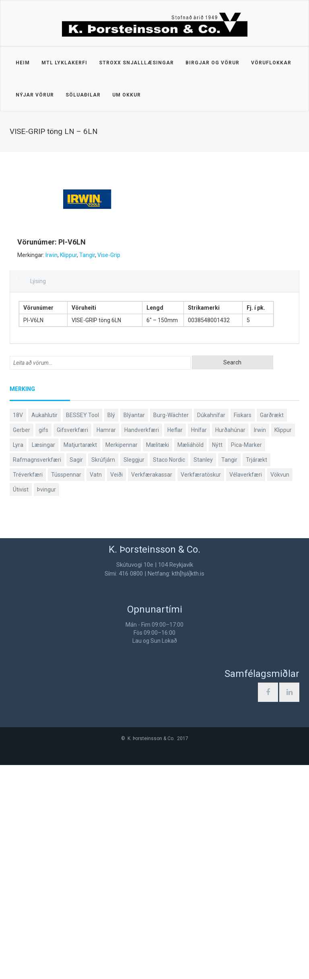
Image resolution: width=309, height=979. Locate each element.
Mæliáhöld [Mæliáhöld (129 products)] (190, 659)
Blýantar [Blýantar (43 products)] (134, 629)
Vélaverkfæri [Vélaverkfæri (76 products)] (245, 688)
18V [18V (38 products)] (18, 629)
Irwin (44, 469)
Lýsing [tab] (38, 495)
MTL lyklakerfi (64, 63)
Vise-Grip (101, 469)
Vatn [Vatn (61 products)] (96, 688)
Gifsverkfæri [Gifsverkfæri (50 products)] (72, 644)
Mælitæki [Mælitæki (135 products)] (157, 659)
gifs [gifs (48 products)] (43, 644)
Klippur (60, 469)
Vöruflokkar (271, 63)
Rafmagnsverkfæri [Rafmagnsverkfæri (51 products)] (37, 673)
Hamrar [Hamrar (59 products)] (106, 644)
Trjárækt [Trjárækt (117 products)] (256, 673)
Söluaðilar (83, 95)
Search (232, 576)
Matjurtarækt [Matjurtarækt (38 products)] (80, 659)
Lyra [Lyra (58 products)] (18, 659)
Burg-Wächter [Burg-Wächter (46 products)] (171, 629)
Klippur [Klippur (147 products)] (283, 644)
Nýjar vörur (35, 95)
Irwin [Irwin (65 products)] (260, 644)
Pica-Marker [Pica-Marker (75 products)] (246, 659)
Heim (23, 63)
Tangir (79, 469)
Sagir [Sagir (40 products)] (76, 673)
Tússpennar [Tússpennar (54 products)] (66, 688)
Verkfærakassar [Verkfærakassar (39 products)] (151, 688)
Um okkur (126, 95)
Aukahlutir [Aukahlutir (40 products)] (44, 629)
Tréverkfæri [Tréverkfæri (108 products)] (28, 688)
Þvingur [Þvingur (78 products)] (46, 703)
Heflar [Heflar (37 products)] (175, 644)
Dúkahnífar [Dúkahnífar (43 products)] (211, 629)
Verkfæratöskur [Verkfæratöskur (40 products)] (201, 688)
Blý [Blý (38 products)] (111, 629)
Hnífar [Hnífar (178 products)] (199, 644)
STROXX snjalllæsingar (136, 63)
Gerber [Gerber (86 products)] (21, 644)
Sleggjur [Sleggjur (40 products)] (134, 673)
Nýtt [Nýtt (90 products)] (217, 659)
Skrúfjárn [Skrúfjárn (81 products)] (103, 673)
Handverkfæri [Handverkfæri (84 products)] (141, 644)
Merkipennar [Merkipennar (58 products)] (121, 659)
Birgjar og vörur (212, 63)
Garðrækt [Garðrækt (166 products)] (272, 629)
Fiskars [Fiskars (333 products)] (242, 629)
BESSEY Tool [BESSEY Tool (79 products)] (82, 629)
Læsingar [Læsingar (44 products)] (43, 659)
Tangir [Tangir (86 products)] (229, 673)
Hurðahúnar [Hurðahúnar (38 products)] (230, 644)
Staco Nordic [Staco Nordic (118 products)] (169, 673)
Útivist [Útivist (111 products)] (21, 703)
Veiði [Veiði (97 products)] (116, 688)
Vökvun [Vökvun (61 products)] (279, 688)
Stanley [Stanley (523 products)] (203, 673)
